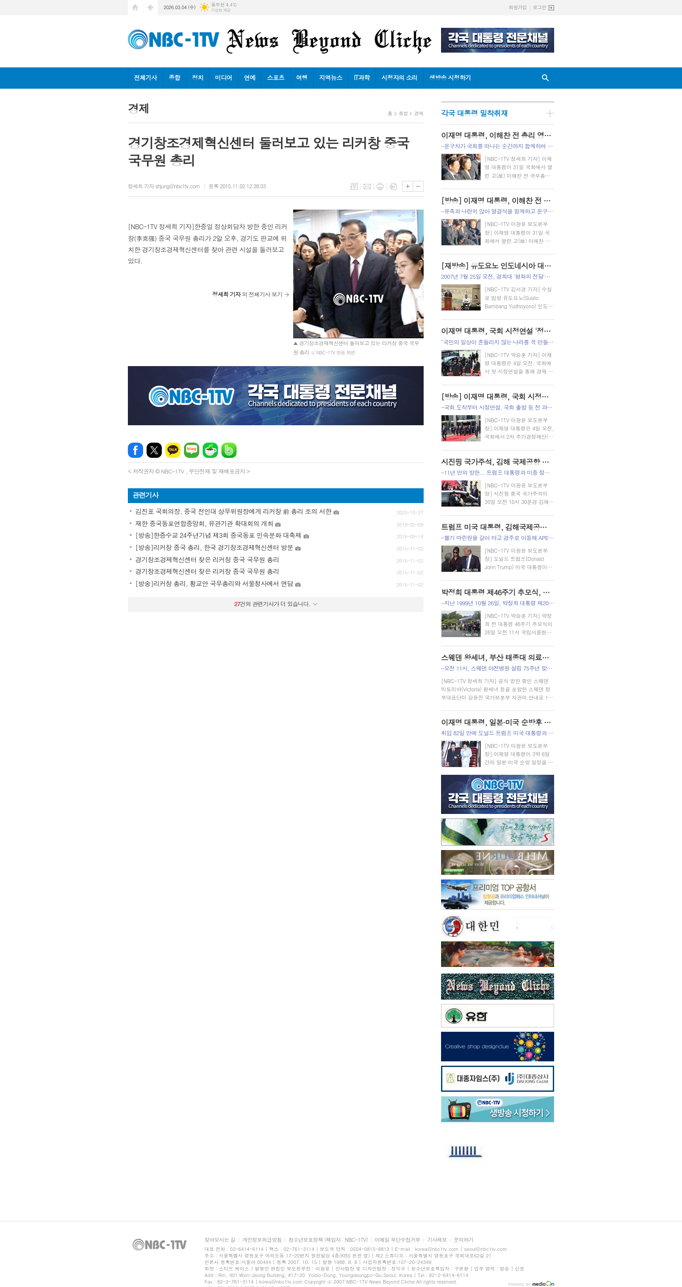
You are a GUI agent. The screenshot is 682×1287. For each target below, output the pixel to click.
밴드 (229, 450)
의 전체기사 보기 (247, 294)
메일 (367, 186)
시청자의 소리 (399, 77)
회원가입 (518, 7)
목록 (354, 186)
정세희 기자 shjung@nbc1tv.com (164, 186)
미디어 (223, 77)
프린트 (380, 186)
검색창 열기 (545, 78)
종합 (174, 77)
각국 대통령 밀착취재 (474, 113)
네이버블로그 (191, 450)
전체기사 (145, 77)
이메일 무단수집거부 (397, 1240)
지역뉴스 (330, 77)
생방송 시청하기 (450, 77)
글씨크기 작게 (418, 186)
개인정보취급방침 (261, 1240)
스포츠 (275, 77)
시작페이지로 (135, 7)
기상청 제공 (221, 10)
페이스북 (135, 450)
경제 (418, 113)
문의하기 (463, 1240)
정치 (197, 77)
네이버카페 (210, 450)
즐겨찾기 (150, 7)
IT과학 (362, 77)
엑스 (154, 450)
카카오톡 (173, 450)
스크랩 (393, 186)
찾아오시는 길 (219, 1240)
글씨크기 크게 (407, 186)
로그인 (539, 7)
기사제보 (437, 1240)
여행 (302, 77)
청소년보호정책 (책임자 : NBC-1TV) (328, 1240)
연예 (249, 77)
